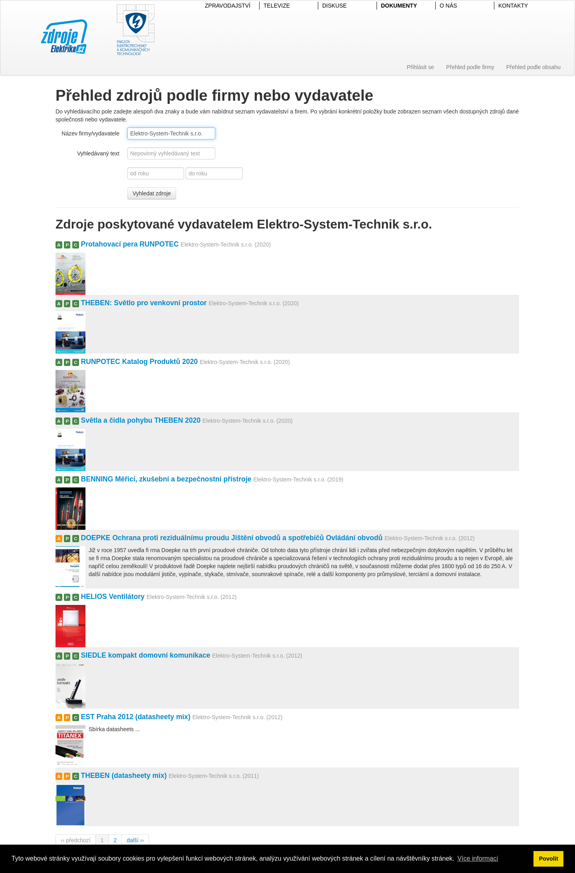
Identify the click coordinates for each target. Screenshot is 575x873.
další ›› (135, 840)
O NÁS (448, 5)
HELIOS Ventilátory (113, 597)
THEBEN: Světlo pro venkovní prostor (144, 303)
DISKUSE (334, 5)
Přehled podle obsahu (533, 67)
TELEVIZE (277, 5)
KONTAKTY (513, 5)
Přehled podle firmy (470, 67)
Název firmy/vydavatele (90, 133)
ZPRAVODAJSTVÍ (227, 5)
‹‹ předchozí (76, 840)
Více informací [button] (477, 858)
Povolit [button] (548, 858)
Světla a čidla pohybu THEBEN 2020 (141, 420)
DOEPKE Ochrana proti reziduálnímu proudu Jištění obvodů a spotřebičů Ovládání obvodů (232, 538)
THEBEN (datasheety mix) (124, 776)
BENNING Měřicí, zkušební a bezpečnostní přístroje (166, 479)
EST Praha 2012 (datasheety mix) (135, 717)
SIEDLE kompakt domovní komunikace (145, 655)
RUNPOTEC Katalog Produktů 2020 (139, 362)
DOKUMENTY (399, 5)
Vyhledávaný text (98, 153)
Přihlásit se (420, 67)
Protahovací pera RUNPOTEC (130, 244)
